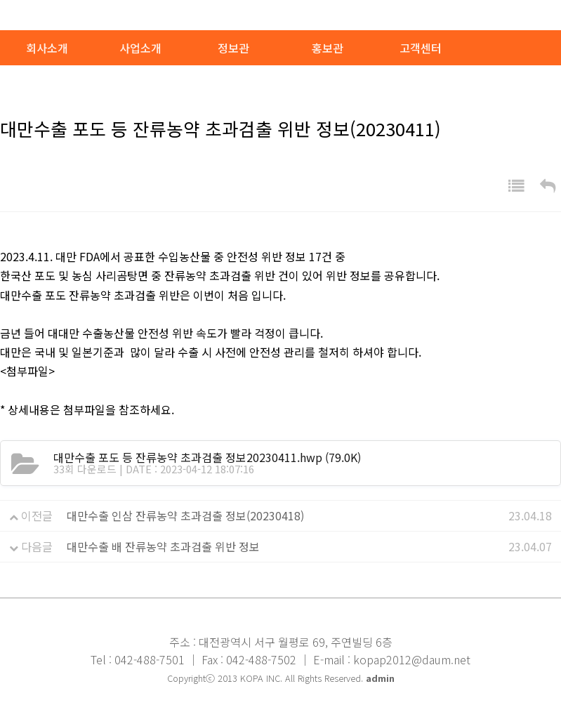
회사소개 (47, 47)
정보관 (233, 47)
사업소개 (140, 47)
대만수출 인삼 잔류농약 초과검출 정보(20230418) (185, 515)
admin (380, 678)
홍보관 (327, 47)
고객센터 (421, 47)
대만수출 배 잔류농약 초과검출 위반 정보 (163, 546)
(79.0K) (207, 457)
